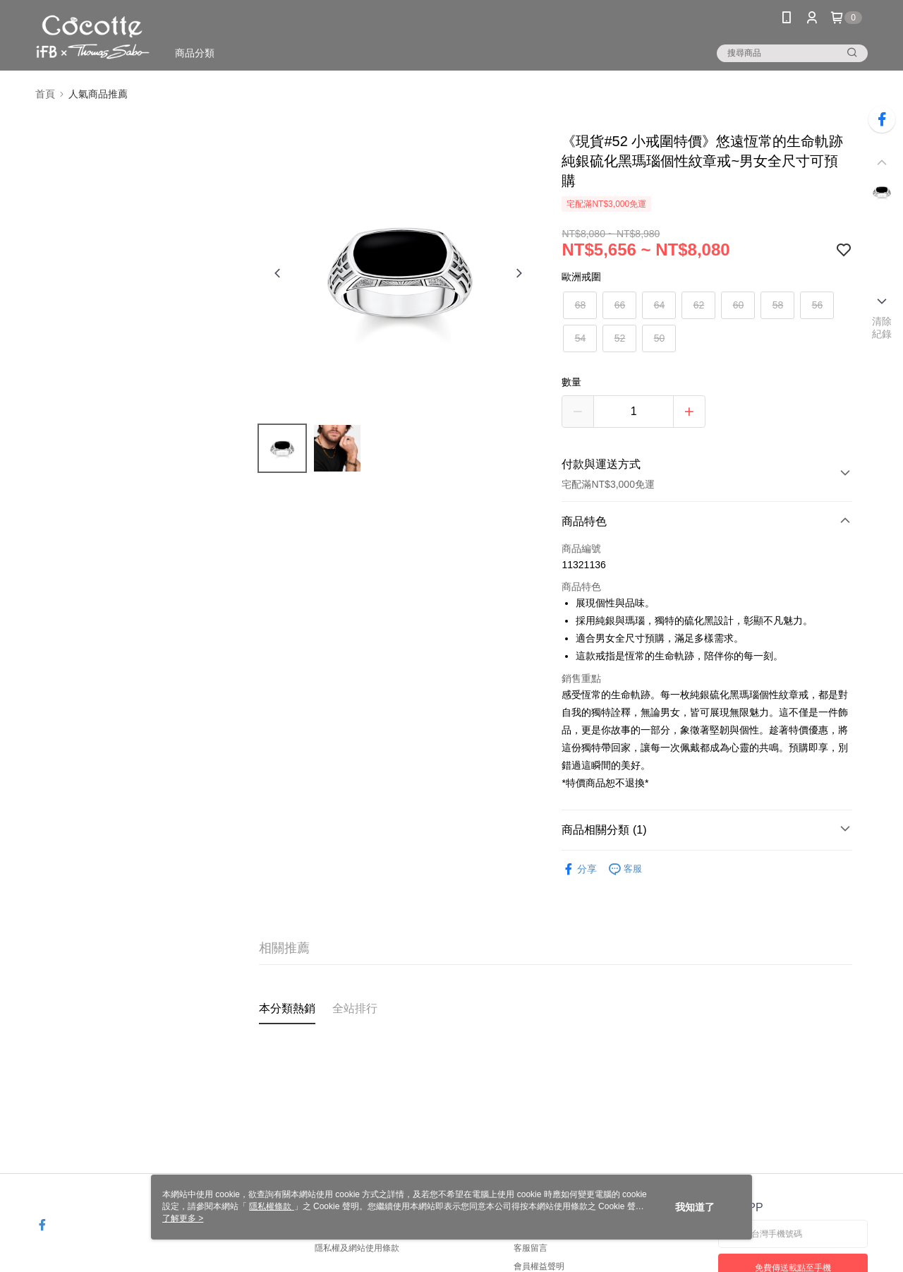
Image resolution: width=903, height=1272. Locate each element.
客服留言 (530, 1248)
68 (580, 305)
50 (659, 338)
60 (738, 305)
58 (778, 305)
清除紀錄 (882, 328)
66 (620, 305)
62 (699, 305)
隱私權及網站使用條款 (357, 1248)
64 (659, 305)
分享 (579, 869)
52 (620, 338)
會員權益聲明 (539, 1266)
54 (580, 338)
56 (817, 305)
